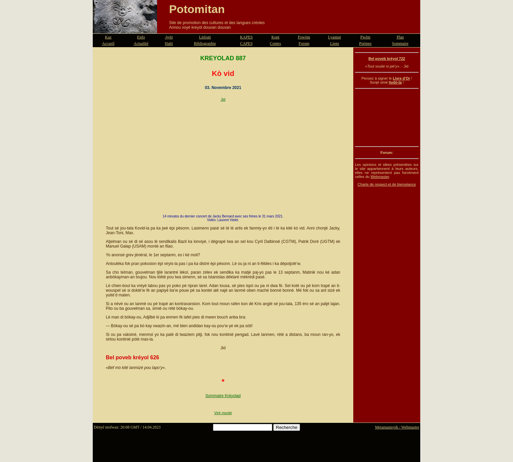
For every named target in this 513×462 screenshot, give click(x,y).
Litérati (205, 37)
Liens (334, 43)
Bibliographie (205, 43)
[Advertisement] (387, 117)
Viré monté (223, 413)
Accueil (108, 43)
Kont (275, 37)
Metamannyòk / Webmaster (397, 427)
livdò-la (395, 82)
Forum (304, 43)
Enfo (141, 37)
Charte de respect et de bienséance (387, 184)
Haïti (169, 43)
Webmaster (379, 177)
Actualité (141, 43)
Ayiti (169, 37)
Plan (400, 37)
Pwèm (365, 37)
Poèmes (365, 43)
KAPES (246, 37)
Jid (223, 99)
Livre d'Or (401, 78)
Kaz (108, 37)
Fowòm (304, 37)
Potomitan (197, 9)
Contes (275, 43)
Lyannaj (334, 37)
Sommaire (400, 43)
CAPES (246, 43)
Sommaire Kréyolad (222, 395)
